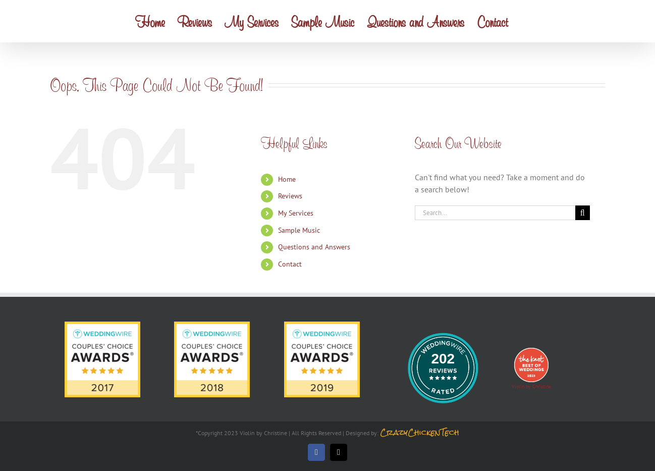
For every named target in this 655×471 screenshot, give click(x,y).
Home (287, 179)
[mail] (338, 452)
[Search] (582, 212)
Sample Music (299, 230)
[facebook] (316, 452)
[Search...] (495, 212)
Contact (290, 264)
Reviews (290, 195)
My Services (295, 213)
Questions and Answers (314, 246)
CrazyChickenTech (419, 432)
